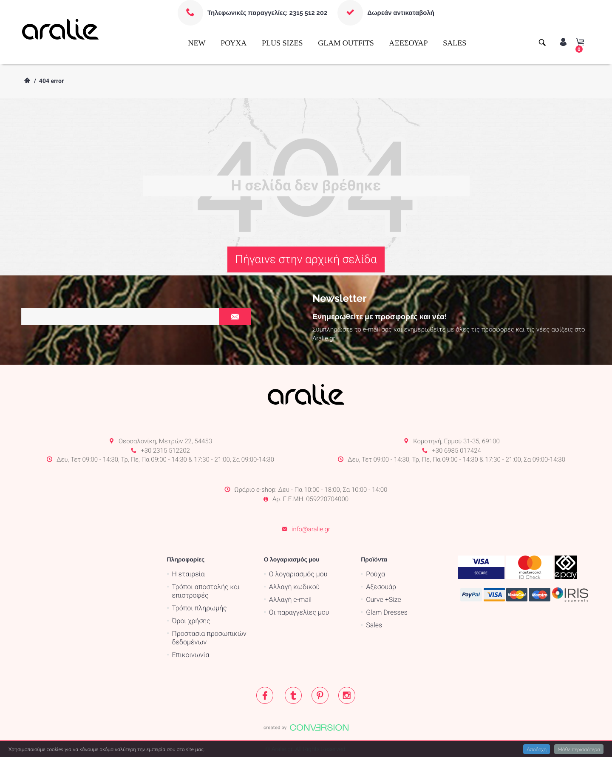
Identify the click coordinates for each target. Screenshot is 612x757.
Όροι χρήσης (191, 621)
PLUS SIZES (282, 43)
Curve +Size (383, 599)
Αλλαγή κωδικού (294, 587)
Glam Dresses (387, 612)
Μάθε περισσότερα (579, 749)
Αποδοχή (537, 749)
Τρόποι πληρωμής (199, 608)
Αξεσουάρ (381, 587)
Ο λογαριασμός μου (298, 574)
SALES (454, 43)
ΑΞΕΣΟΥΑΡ (408, 43)
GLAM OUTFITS (346, 43)
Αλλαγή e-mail (290, 599)
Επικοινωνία (191, 655)
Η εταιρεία (188, 574)
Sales (374, 625)
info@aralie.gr (311, 529)
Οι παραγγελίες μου (299, 612)
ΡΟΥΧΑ (233, 43)
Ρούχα (375, 574)
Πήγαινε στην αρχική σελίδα (306, 259)
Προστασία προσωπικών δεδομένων (209, 637)
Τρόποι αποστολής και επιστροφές (206, 591)
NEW (197, 43)
